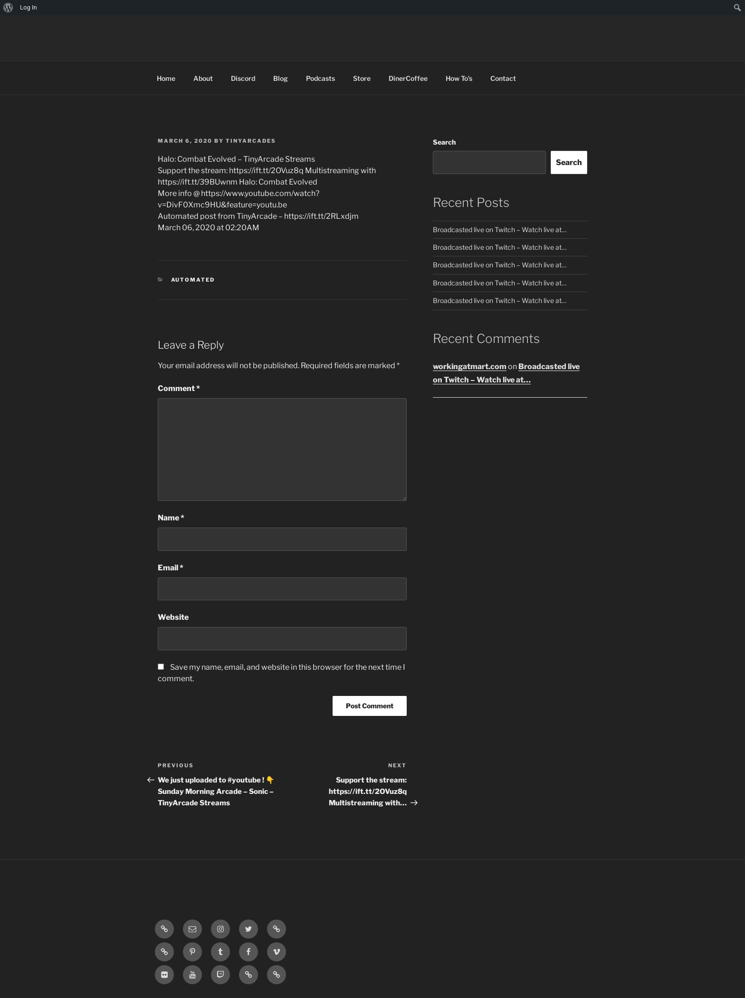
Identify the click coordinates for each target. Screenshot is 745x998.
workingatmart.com (469, 366)
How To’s (459, 78)
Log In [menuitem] (28, 7)
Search (444, 142)
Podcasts (320, 78)
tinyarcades (251, 140)
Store (362, 78)
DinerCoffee (408, 78)
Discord (243, 78)
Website (173, 617)
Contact (503, 78)
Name (171, 517)
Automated (193, 279)
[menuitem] (8, 7)
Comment (179, 388)
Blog (280, 78)
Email (170, 567)
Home (166, 78)
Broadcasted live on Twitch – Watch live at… (499, 229)
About (203, 78)
